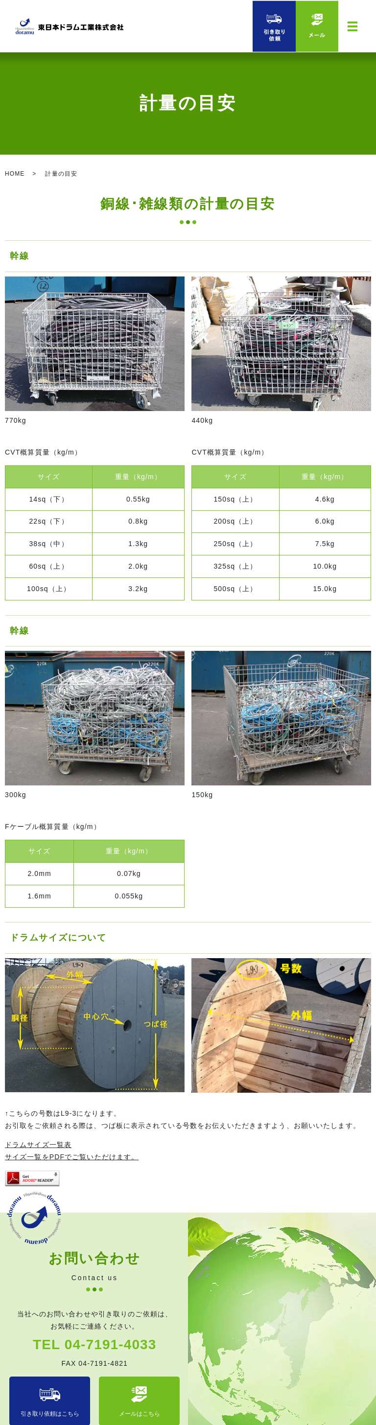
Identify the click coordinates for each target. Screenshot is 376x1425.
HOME (14, 173)
